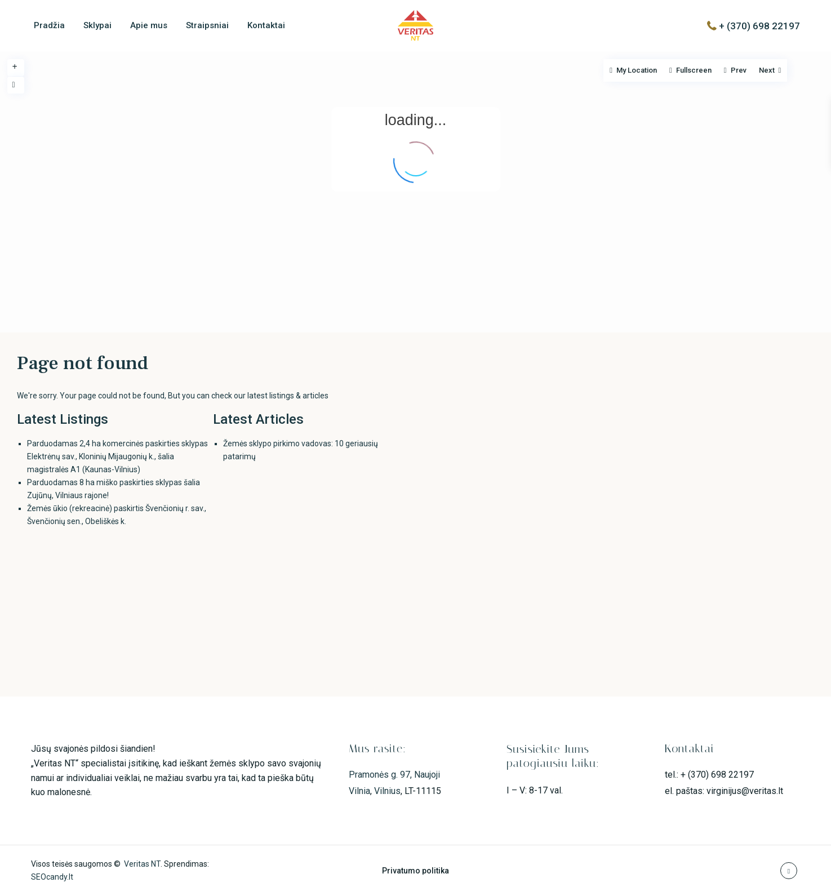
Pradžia (49, 25)
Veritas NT (142, 863)
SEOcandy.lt (52, 876)
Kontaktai (266, 25)
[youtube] (788, 870)
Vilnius (387, 791)
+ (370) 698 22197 (759, 25)
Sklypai (97, 25)
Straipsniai (207, 25)
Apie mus (148, 25)
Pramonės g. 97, (381, 774)
